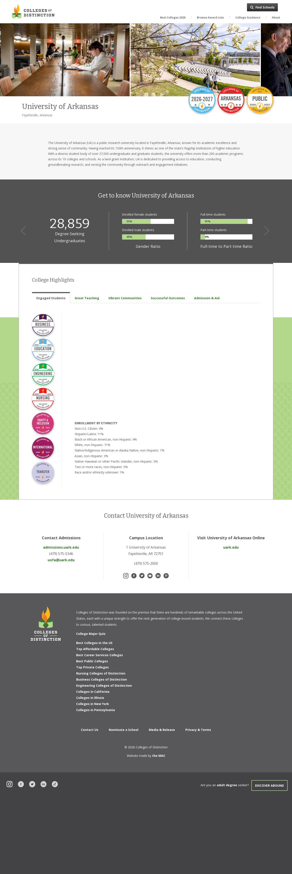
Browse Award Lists (210, 17)
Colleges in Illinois (90, 698)
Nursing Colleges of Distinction (100, 673)
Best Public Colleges (92, 661)
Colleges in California (92, 692)
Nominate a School (123, 730)
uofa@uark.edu (61, 560)
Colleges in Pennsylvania (95, 710)
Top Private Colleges (92, 667)
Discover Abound (269, 785)
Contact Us (89, 730)
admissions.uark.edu (61, 547)
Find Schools (265, 7)
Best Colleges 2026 (172, 17)
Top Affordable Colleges (95, 649)
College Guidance (247, 17)
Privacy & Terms (198, 730)
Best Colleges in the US (94, 643)
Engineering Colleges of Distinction (104, 685)
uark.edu (231, 547)
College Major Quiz (91, 634)
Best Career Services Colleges (99, 655)
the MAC (158, 756)
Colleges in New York (92, 704)
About (276, 17)
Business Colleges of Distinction (101, 679)
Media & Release (162, 730)
